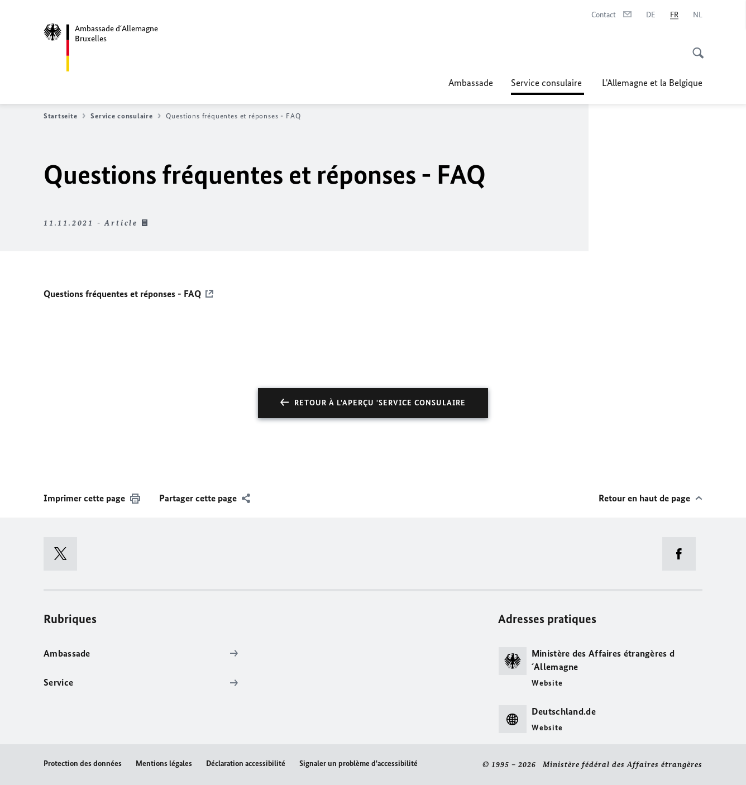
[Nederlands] (697, 15)
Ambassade (470, 82)
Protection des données (83, 763)
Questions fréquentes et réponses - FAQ (122, 293)
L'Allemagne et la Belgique (652, 82)
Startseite (64, 116)
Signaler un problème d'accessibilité (358, 763)
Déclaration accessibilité (245, 763)
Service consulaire (547, 82)
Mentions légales (164, 763)
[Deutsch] (651, 15)
